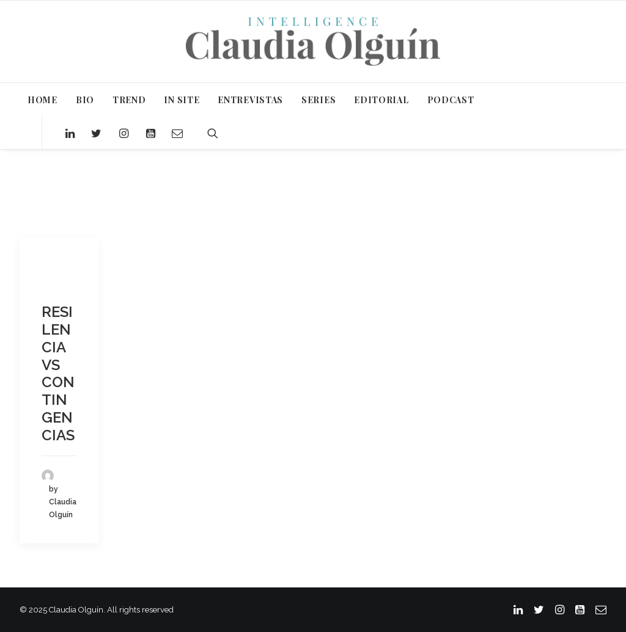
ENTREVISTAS (250, 100)
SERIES (318, 100)
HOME (42, 100)
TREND (129, 100)
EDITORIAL (381, 100)
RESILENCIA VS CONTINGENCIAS (58, 373)
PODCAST (450, 100)
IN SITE (181, 100)
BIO (85, 100)
